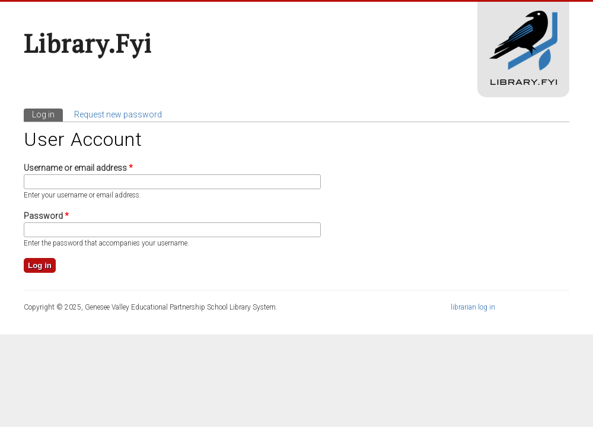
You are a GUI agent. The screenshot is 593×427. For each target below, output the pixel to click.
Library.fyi (88, 43)
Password (46, 216)
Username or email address (78, 168)
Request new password (118, 114)
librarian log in (473, 307)
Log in (47, 114)
